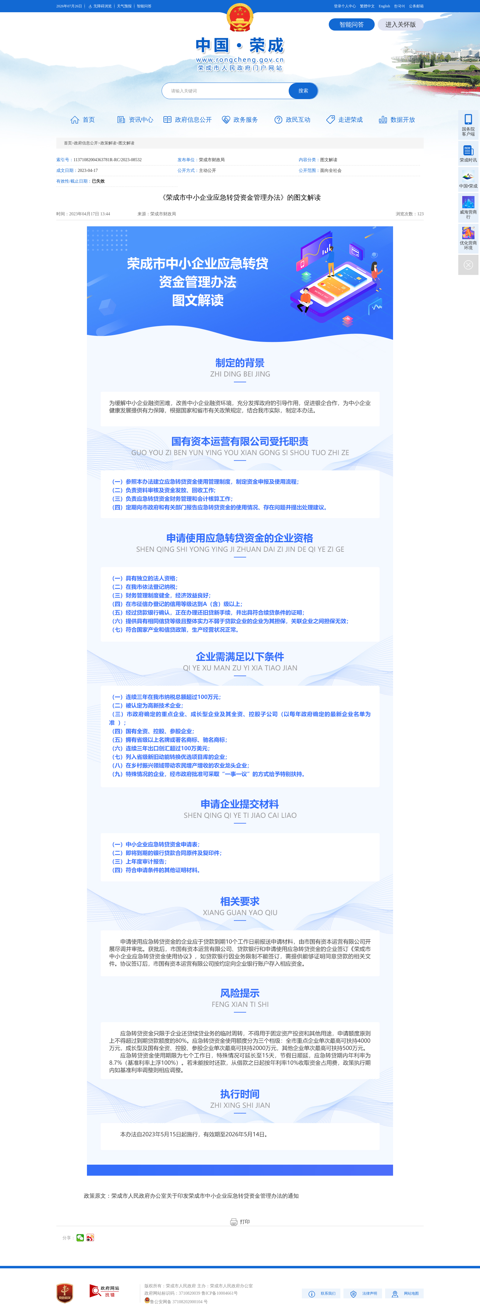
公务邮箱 (416, 6)
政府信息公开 (86, 143)
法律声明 (363, 1293)
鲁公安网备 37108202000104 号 (176, 1302)
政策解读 (108, 143)
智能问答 (144, 6)
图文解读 (126, 143)
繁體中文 (367, 6)
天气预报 (124, 6)
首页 (68, 143)
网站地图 (404, 1293)
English (384, 6)
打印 (240, 1221)
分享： (68, 1238)
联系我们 (321, 1293)
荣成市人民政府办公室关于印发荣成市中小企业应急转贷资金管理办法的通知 (205, 1196)
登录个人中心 (345, 6)
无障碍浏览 (99, 6)
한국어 (399, 6)
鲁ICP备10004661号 (219, 1293)
